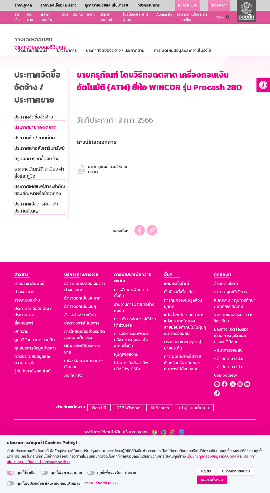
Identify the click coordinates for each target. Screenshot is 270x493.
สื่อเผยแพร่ (23, 373)
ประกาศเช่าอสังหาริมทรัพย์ (39, 197)
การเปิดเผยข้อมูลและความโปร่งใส (32, 409)
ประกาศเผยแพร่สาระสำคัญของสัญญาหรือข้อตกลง (39, 240)
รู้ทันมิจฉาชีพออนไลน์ (32, 420)
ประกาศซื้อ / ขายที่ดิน (34, 187)
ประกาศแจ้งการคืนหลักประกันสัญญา (36, 257)
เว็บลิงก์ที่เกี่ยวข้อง (179, 341)
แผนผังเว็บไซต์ (176, 333)
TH (218, 17)
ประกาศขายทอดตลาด (35, 176)
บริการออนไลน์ (106, 17)
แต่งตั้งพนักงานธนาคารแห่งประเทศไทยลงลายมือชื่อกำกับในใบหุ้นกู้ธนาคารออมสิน (185, 373)
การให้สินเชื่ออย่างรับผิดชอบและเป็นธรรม (84, 384)
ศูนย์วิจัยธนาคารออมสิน (34, 389)
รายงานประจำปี (27, 350)
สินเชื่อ (17, 17)
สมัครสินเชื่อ (187, 5)
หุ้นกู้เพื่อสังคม (126, 404)
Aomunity (164, 14)
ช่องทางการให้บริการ (81, 373)
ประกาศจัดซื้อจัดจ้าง (33, 166)
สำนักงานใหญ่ (226, 333)
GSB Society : (226, 425)
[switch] (10, 473)
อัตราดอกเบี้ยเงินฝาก (82, 348)
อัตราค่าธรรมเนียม (80, 364)
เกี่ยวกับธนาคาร (148, 5)
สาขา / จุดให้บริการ (230, 341)
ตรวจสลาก (218, 5)
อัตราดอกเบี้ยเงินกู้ (80, 356)
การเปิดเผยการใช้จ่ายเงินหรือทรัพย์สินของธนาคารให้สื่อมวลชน (182, 412)
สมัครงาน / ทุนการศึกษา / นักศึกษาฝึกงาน (234, 353)
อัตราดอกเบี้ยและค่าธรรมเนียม (191, 17)
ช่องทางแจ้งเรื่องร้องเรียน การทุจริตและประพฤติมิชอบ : (231, 385)
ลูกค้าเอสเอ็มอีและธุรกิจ (58, 5)
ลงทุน (91, 14)
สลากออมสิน (46, 17)
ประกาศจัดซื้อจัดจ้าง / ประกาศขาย (33, 361)
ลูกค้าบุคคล (23, 5)
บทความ (21, 381)
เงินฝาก (30, 17)
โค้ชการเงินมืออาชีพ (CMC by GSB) (131, 415)
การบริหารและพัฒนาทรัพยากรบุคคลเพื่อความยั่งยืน (132, 389)
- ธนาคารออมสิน (228, 400)
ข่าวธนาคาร (24, 341)
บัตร (65, 14)
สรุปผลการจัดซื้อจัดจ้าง (37, 208)
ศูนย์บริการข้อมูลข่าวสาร (35, 398)
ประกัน (78, 14)
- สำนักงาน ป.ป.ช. (229, 408)
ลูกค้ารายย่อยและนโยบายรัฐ (106, 5)
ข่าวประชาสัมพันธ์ (29, 333)
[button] (263, 85)
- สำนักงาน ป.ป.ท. (229, 416)
